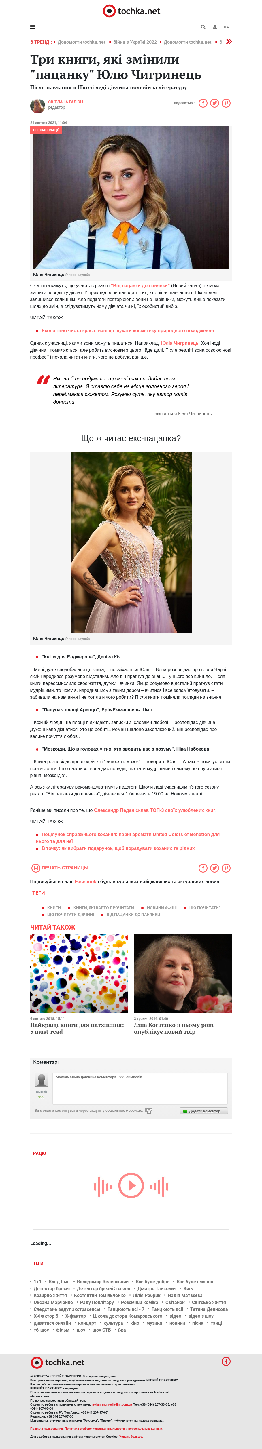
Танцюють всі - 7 (126, 1309)
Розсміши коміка (139, 1302)
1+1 (38, 1281)
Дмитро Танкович (156, 1288)
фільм (62, 1330)
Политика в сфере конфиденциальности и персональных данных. (114, 1429)
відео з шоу (201, 1316)
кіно (134, 1323)
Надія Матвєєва (185, 1295)
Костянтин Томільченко (100, 1295)
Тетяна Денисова (209, 1309)
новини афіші (162, 907)
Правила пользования (46, 1429)
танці (216, 1323)
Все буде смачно (195, 1281)
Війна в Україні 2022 (135, 42)
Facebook (86, 881)
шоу (81, 1330)
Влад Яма (59, 1281)
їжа (122, 1330)
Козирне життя (50, 1295)
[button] (214, 27)
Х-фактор (75, 1316)
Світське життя (209, 1302)
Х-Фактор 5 (46, 1316)
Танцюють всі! (167, 1309)
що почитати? (205, 907)
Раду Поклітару (97, 1302)
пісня (197, 1323)
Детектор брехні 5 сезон (103, 1288)
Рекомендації (46, 130)
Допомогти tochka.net (82, 42)
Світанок (175, 1302)
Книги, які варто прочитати (103, 907)
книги (54, 907)
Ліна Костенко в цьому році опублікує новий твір (174, 1028)
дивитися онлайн (52, 1323)
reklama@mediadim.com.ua (112, 1404)
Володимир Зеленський (103, 1281)
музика (154, 1323)
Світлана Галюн (65, 102)
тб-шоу (41, 1330)
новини (177, 1323)
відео (175, 1316)
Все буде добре (152, 1281)
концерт (87, 1323)
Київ (188, 1288)
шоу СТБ (102, 1330)
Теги (39, 1263)
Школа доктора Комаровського (127, 1316)
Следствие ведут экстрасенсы (67, 1309)
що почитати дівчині (70, 914)
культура (113, 1323)
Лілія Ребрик (147, 1295)
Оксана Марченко (53, 1302)
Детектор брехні (52, 1288)
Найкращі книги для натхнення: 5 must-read (77, 1028)
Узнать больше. (131, 1437)
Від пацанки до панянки (133, 914)
